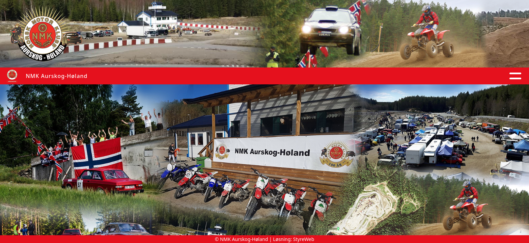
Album (212, 76)
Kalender (248, 76)
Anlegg (328, 76)
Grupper (292, 76)
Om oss (420, 76)
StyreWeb (303, 239)
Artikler (180, 76)
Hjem (151, 76)
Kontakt (460, 76)
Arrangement (372, 76)
